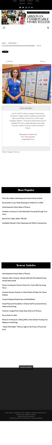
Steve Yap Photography (28, 137)
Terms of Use (20, 414)
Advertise (22, 1)
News (37, 1)
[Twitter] (23, 7)
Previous (10, 61)
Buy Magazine (26, 412)
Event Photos (12, 43)
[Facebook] (20, 7)
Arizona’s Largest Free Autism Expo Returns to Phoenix (21, 311)
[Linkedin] (32, 7)
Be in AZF (22, 3)
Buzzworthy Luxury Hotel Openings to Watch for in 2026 (22, 203)
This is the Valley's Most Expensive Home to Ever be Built (22, 198)
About (11, 412)
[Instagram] (29, 7)
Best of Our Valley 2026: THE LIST (14, 218)
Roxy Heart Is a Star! (9, 315)
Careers (27, 414)
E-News (30, 3)
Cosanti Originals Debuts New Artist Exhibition (18, 299)
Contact (30, 1)
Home (15, 1)
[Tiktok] (26, 7)
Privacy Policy (42, 412)
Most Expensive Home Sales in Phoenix (16, 207)
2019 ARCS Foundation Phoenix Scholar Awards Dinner (18, 45)
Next (41, 61)
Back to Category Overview (11, 152)
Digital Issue (17, 412)
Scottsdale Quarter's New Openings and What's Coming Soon (24, 223)
